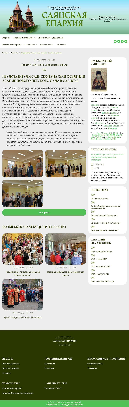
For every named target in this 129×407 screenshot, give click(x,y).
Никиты (106, 112)
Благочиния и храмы (11, 388)
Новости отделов (10, 368)
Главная (5, 53)
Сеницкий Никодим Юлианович (106, 223)
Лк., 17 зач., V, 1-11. (107, 139)
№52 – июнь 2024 (99, 259)
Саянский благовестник (101, 242)
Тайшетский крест (99, 198)
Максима (112, 128)
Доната (98, 123)
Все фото (44, 212)
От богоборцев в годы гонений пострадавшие (105, 207)
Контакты (61, 45)
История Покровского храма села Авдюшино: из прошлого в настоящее (107, 157)
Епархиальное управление (50, 38)
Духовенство (46, 45)
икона (94, 110)
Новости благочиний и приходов (18, 393)
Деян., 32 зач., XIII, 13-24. (103, 135)
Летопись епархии (103, 150)
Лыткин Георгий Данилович (104, 215)
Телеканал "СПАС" (53, 388)
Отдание (95, 105)
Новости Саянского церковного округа (44, 64)
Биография (50, 364)
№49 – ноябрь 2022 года (102, 281)
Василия (108, 126)
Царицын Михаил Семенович (105, 230)
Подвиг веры (99, 190)
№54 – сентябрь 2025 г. (102, 251)
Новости (14, 53)
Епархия (6, 38)
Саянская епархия (64, 20)
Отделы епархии (95, 364)
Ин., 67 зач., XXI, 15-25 (107, 133)
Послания (6, 373)
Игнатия (115, 115)
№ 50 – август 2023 (100, 274)
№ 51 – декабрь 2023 (100, 266)
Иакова (114, 107)
